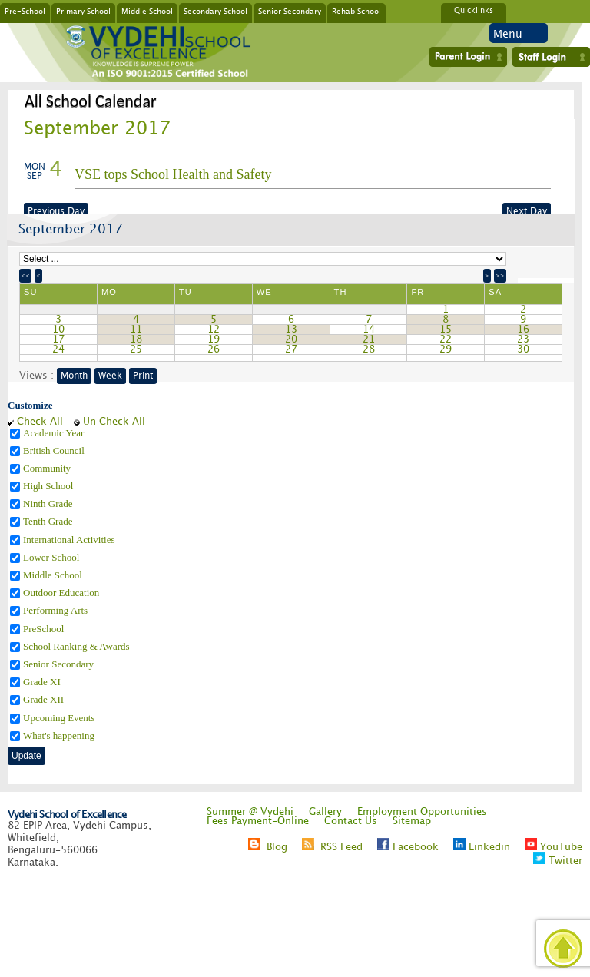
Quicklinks (473, 11)
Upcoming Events (60, 718)
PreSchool (45, 628)
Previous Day (56, 211)
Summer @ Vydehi (250, 811)
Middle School (147, 10)
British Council (55, 450)
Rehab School (356, 10)
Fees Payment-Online (258, 821)
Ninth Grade (49, 503)
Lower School (52, 557)
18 (136, 339)
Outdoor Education (62, 592)
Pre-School (25, 10)
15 (445, 329)
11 (136, 329)
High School (49, 486)
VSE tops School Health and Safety (173, 174)
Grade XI (43, 681)
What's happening (60, 735)
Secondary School (215, 10)
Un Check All (114, 421)
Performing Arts (56, 610)
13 (291, 329)
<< (25, 275)
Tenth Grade (49, 521)
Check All (40, 421)
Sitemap (412, 821)
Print (143, 376)
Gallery (325, 811)
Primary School (83, 10)
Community (48, 468)
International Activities (70, 539)
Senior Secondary (289, 10)
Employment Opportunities (422, 811)
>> (500, 275)
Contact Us (350, 821)
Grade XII (44, 699)
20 (291, 339)
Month (74, 376)
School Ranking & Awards (77, 646)
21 (369, 339)
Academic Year (55, 433)
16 (523, 329)
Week (110, 376)
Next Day (526, 211)
